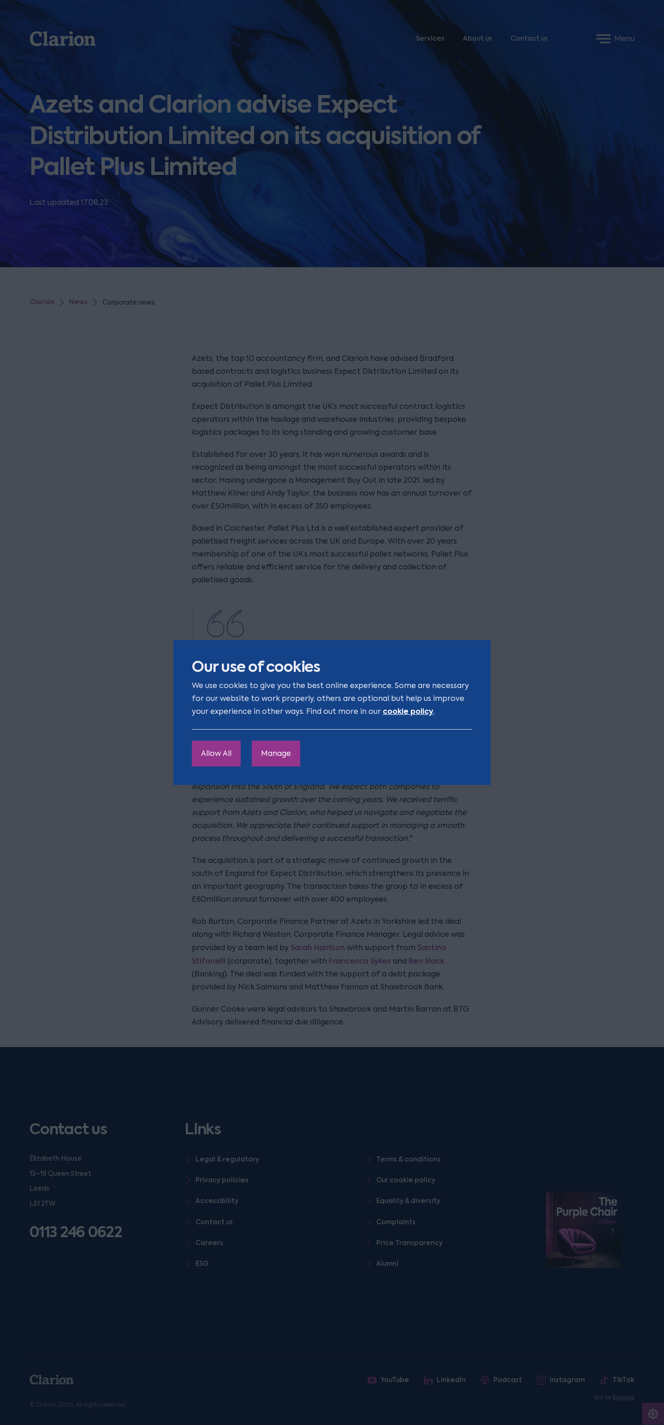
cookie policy (408, 711)
